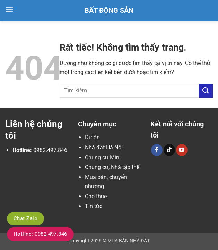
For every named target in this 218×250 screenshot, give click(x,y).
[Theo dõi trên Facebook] (157, 150)
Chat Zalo (25, 218)
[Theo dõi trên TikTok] (169, 150)
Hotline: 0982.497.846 (40, 234)
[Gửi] (206, 90)
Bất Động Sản (109, 10)
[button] (9, 9)
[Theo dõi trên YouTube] (182, 150)
